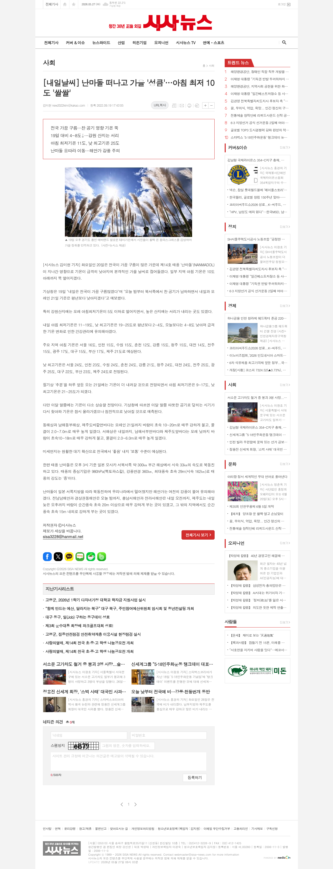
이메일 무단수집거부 (216, 829)
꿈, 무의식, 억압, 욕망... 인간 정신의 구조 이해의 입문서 (260, 108)
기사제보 (257, 829)
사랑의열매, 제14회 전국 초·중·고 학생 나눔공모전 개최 (89, 642)
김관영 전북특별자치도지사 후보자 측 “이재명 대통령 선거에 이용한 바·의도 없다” (260, 101)
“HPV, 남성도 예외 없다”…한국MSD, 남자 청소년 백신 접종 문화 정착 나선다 (258, 211)
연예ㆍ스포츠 (213, 42)
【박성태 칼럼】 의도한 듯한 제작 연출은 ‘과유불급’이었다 (258, 607)
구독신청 (272, 829)
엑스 (58, 556)
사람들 (231, 622)
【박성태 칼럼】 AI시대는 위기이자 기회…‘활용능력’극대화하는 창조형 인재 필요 (258, 592)
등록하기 (195, 777)
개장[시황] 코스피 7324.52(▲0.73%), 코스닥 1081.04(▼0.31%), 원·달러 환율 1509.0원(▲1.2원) (258, 370)
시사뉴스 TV (185, 42)
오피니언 (161, 42)
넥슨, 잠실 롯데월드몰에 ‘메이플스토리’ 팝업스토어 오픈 (258, 189)
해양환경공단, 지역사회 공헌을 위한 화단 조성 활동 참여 (260, 86)
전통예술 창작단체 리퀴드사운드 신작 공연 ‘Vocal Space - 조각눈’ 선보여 (260, 115)
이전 (122, 804)
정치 (232, 227)
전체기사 (52, 4)
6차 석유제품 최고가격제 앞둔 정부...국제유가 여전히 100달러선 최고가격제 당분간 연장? (258, 362)
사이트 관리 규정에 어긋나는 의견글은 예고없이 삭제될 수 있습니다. (104, 756)
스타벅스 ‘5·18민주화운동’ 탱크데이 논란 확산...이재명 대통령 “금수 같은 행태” (260, 137)
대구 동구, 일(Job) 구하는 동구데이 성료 (77, 617)
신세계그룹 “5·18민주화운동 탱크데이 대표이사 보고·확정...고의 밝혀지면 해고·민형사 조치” (258, 434)
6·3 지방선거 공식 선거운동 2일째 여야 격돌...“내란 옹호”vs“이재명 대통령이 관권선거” (260, 123)
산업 (121, 42)
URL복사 (160, 105)
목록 (174, 105)
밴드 (101, 556)
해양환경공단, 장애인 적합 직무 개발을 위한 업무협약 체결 (260, 72)
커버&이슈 (237, 147)
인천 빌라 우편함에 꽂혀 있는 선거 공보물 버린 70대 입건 (258, 442)
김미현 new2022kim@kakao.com (64, 105)
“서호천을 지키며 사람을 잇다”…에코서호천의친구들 (258, 649)
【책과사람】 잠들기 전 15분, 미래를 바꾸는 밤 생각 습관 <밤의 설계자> (258, 642)
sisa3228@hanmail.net (63, 536)
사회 (211, 65)
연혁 (58, 829)
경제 (232, 306)
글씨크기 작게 (211, 105)
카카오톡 (69, 556)
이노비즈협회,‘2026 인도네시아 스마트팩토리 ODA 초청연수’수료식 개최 (258, 355)
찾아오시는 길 (119, 829)
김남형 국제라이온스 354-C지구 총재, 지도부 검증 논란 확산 (258, 427)
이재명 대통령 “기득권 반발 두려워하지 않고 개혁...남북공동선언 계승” (260, 79)
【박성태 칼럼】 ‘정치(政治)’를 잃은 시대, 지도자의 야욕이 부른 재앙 (258, 600)
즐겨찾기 (73, 4)
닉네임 (57, 735)
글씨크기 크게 (205, 105)
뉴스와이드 (101, 42)
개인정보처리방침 (143, 829)
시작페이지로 (65, 4)
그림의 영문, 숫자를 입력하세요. (126, 745)
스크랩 (196, 105)
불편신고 (100, 829)
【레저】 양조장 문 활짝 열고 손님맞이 (256, 513)
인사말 (47, 829)
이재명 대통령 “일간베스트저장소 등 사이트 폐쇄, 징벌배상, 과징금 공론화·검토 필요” (260, 94)
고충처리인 (241, 829)
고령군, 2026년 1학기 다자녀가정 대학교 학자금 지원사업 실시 (95, 599)
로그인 (282, 4)
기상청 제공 (115, 6)
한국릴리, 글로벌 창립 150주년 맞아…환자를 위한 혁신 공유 (258, 197)
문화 (232, 464)
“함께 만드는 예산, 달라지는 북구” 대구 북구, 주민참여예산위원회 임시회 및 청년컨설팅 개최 (119, 608)
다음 (135, 804)
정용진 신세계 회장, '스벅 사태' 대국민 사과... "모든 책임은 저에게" (258, 449)
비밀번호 (138, 735)
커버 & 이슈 (75, 42)
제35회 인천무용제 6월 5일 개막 (251, 506)
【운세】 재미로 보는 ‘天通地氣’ (251, 635)
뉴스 (238, 63)
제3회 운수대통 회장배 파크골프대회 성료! (79, 625)
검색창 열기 (283, 42)
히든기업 (139, 42)
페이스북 (47, 556)
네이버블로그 (79, 556)
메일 (181, 105)
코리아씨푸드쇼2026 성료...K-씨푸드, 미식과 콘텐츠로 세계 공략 (258, 204)
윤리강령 (69, 829)
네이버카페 (90, 556)
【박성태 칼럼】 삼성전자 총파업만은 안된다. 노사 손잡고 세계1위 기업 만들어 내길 (258, 585)
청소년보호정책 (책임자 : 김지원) (179, 829)
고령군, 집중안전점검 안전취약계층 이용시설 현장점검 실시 (93, 634)
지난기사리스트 (60, 589)
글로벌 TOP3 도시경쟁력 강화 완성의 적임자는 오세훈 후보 (260, 130)
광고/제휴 (85, 829)
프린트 (189, 105)
